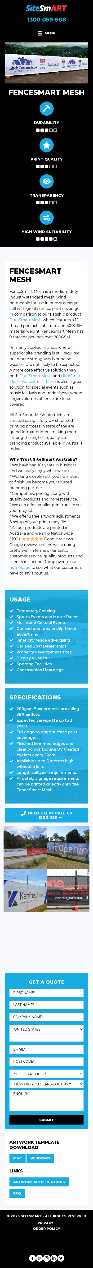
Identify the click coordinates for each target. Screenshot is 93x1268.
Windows (40, 1158)
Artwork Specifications (39, 1182)
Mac (17, 1158)
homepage (19, 567)
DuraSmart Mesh (25, 320)
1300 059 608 (46, 20)
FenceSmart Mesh (39, 381)
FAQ (17, 1193)
